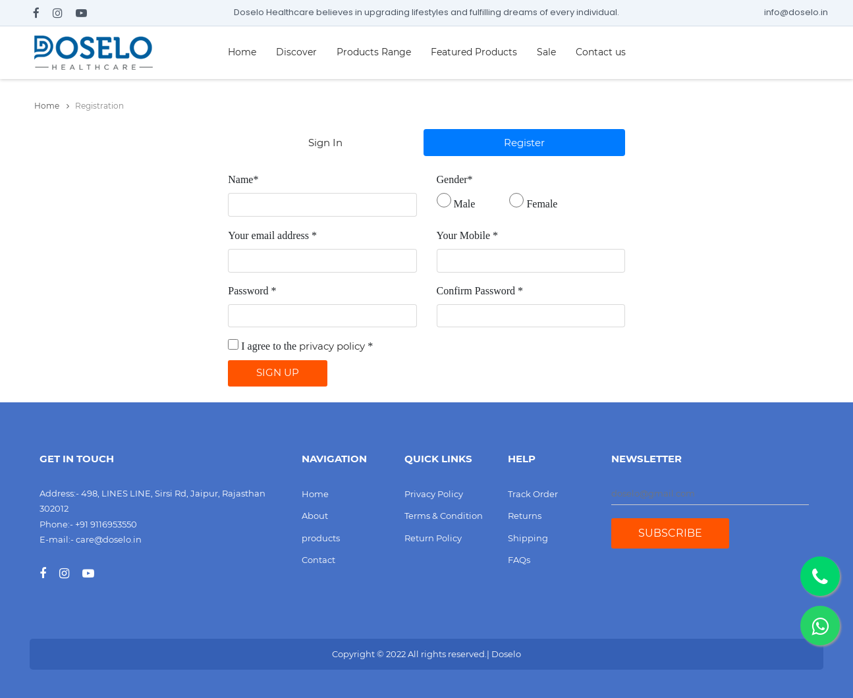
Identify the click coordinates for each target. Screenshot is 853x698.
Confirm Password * (480, 290)
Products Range (374, 52)
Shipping (528, 538)
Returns (524, 515)
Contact (318, 559)
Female (541, 203)
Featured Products (474, 52)
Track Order (533, 494)
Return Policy (433, 538)
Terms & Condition (443, 515)
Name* (243, 179)
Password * (252, 290)
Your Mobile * (468, 235)
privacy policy (332, 346)
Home (242, 52)
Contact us (601, 52)
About (315, 515)
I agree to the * (307, 346)
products (321, 538)
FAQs (519, 559)
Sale (546, 52)
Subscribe (670, 533)
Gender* (455, 179)
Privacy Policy (433, 494)
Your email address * (272, 235)
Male (465, 203)
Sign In (325, 142)
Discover (296, 52)
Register (524, 142)
